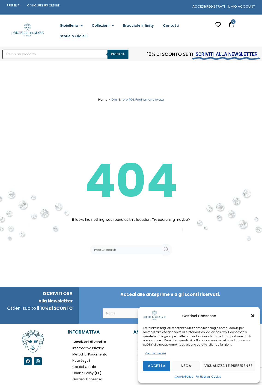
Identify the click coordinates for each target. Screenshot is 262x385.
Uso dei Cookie (84, 366)
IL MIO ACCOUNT (241, 6)
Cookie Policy (184, 377)
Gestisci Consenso (87, 379)
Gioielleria (71, 26)
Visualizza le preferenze (228, 365)
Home (102, 99)
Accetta (156, 365)
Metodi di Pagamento (89, 354)
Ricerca (118, 54)
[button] (252, 315)
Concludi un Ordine (43, 5)
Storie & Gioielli (73, 36)
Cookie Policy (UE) (86, 373)
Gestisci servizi (155, 353)
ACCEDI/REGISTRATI (208, 6)
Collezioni (103, 26)
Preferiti (14, 5)
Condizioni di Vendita (89, 342)
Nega (186, 365)
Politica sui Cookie (208, 377)
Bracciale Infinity (138, 25)
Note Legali (81, 360)
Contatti (171, 25)
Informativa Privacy (88, 348)
